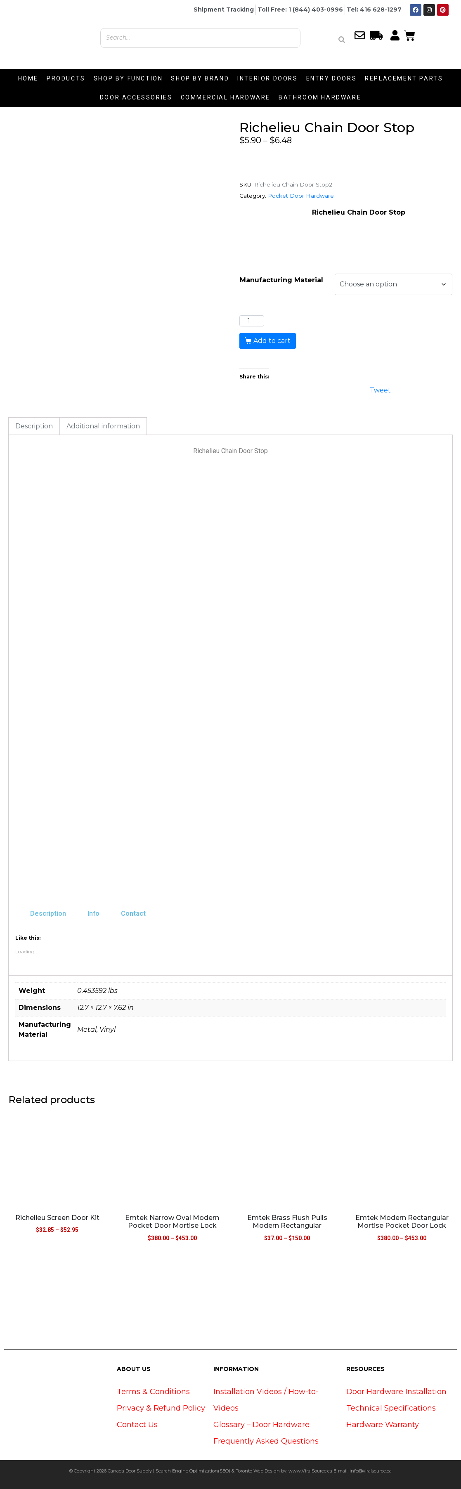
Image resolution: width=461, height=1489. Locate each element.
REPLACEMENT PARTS (404, 78)
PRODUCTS (66, 78)
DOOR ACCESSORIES (136, 97)
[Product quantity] (251, 321)
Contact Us (137, 1424)
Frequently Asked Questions (266, 1441)
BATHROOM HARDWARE (320, 97)
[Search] (341, 39)
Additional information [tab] (103, 426)
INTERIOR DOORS (267, 78)
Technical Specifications (391, 1408)
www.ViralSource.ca (310, 1471)
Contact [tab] (133, 913)
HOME (28, 78)
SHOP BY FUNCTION (128, 78)
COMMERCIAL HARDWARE (225, 97)
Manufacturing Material (281, 280)
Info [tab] (93, 913)
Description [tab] (34, 426)
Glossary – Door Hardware (261, 1424)
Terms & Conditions (153, 1391)
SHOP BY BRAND (200, 78)
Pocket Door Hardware (301, 195)
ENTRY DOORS (331, 78)
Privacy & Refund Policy (161, 1408)
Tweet (380, 389)
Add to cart (272, 341)
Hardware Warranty (382, 1424)
